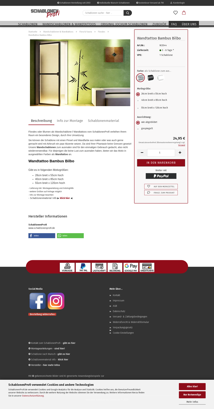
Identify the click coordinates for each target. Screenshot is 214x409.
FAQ (174, 24)
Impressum (118, 300)
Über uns (189, 24)
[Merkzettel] (175, 13)
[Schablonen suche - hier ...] (128, 13)
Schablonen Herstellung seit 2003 (73, 3)
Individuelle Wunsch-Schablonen (113, 3)
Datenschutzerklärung (33, 395)
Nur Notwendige (192, 394)
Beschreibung (41, 121)
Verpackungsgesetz (123, 327)
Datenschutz (119, 311)
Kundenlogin (177, 3)
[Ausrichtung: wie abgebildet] (161, 123)
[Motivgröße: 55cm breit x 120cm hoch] (161, 108)
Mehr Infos (192, 401)
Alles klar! (192, 386)
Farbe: (156, 71)
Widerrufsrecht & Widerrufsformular (131, 322)
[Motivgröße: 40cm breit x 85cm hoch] (161, 100)
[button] (184, 13)
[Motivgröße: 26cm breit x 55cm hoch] (161, 94)
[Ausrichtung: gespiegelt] (161, 129)
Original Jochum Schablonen (124, 24)
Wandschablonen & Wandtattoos (69, 24)
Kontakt (116, 295)
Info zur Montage (70, 121)
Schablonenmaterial (103, 121)
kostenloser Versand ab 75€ (150, 3)
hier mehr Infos (51, 365)
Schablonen (27, 24)
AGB (115, 306)
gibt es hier (64, 354)
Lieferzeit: (143, 50)
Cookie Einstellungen (123, 332)
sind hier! (59, 348)
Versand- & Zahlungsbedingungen (130, 316)
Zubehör (159, 24)
